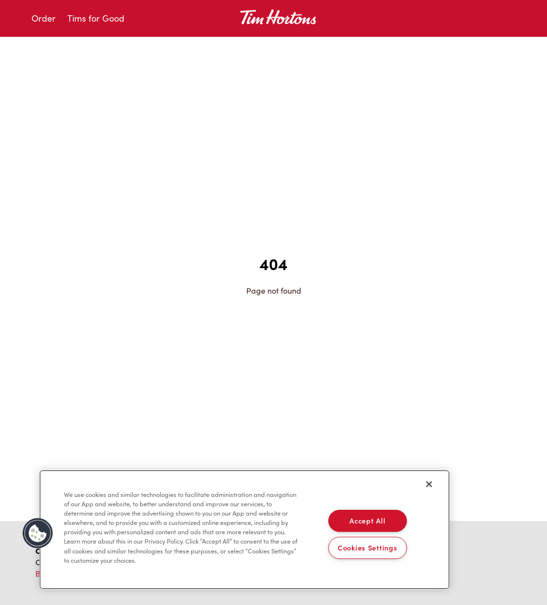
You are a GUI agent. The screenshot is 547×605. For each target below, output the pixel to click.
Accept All (367, 520)
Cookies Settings (368, 547)
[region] (244, 530)
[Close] (429, 484)
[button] (38, 533)
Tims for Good (95, 18)
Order (43, 18)
